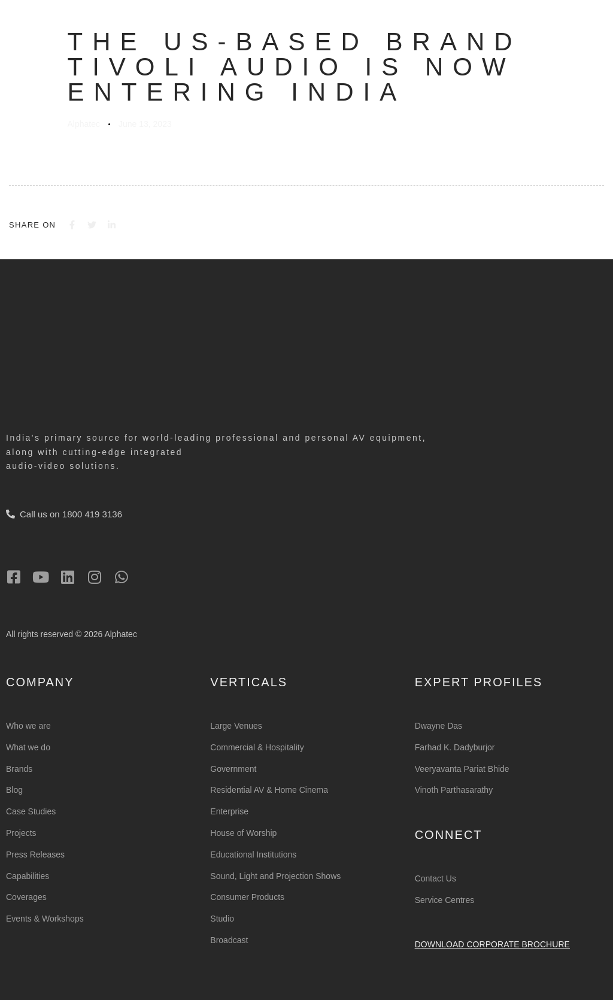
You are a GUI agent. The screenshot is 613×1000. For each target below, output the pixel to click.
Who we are (28, 726)
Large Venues (236, 726)
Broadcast (229, 940)
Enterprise (229, 811)
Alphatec (84, 124)
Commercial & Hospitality (257, 747)
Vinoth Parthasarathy (454, 790)
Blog (14, 790)
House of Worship (243, 833)
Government (233, 769)
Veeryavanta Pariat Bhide (462, 769)
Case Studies (31, 811)
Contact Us (435, 878)
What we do (28, 747)
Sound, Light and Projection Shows (275, 876)
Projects (21, 833)
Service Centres (445, 900)
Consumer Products (247, 897)
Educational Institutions (253, 854)
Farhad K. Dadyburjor (455, 747)
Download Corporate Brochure (492, 944)
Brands (19, 769)
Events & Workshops (45, 918)
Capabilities (27, 876)
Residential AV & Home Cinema (269, 790)
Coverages (26, 897)
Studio (222, 918)
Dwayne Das (438, 726)
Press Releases (35, 854)
